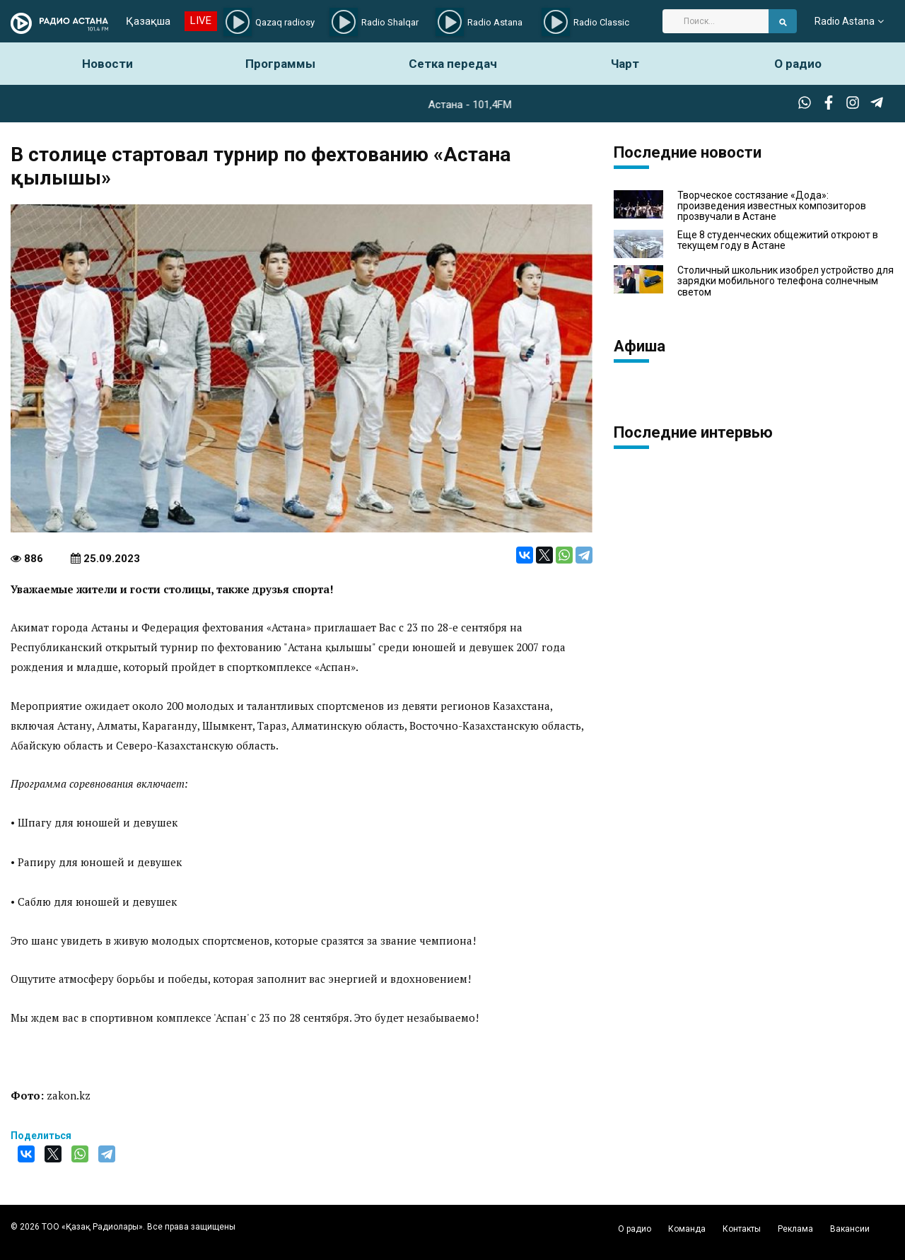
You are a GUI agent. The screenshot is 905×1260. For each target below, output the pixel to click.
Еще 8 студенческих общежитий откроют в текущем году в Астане (777, 240)
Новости (107, 64)
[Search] (715, 21)
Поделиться (41, 1135)
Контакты (742, 1229)
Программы (280, 64)
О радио (798, 64)
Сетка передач (453, 64)
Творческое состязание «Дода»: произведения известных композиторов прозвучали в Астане (771, 206)
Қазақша (148, 21)
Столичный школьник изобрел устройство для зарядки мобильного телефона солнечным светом (785, 281)
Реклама (795, 1229)
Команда (687, 1229)
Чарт (625, 64)
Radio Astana (844, 21)
